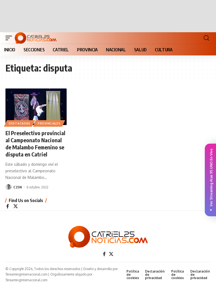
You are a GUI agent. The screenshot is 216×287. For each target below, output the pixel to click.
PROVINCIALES (49, 123)
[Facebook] (7, 207)
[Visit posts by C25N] (8, 187)
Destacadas (19, 123)
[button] (10, 38)
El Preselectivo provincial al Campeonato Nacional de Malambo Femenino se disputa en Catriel (35, 143)
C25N (17, 187)
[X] (16, 207)
